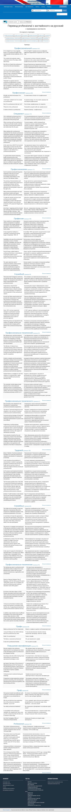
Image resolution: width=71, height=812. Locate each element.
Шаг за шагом (29, 6)
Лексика (29, 797)
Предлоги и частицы (32, 783)
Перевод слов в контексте (8, 788)
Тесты (37, 6)
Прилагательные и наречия (34, 798)
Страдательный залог (33, 787)
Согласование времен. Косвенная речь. (34, 791)
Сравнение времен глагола (34, 795)
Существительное (32, 801)
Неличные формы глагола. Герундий (36, 802)
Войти (64, 10)
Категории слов (8, 6)
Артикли (29, 781)
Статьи (43, 6)
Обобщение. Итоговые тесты (34, 805)
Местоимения (31, 784)
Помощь (49, 6)
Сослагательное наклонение (34, 788)
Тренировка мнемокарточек (54, 783)
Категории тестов (7, 783)
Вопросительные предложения (35, 785)
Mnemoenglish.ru (7, 809)
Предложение (31, 803)
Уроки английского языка (8, 785)
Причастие (30, 794)
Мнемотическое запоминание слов (55, 782)
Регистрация (63, 6)
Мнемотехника (19, 6)
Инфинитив (30, 792)
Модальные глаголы (32, 799)
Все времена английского (8, 790)
